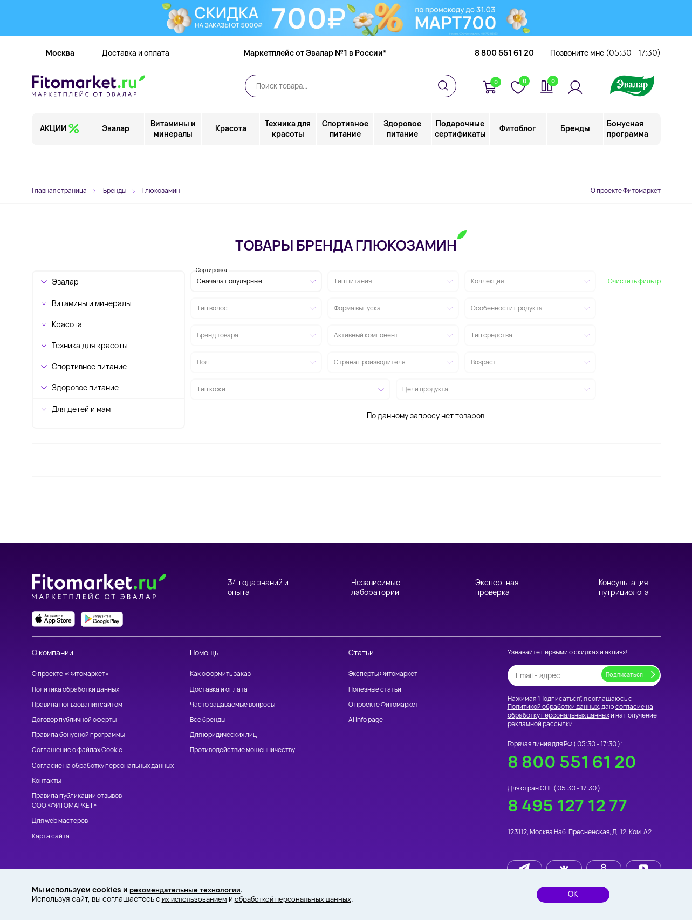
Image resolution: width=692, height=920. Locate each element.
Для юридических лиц (223, 734)
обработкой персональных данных (301, 899)
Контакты (46, 780)
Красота (231, 159)
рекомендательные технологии (189, 889)
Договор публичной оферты (74, 719)
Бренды (575, 159)
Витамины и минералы (174, 159)
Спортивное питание (346, 159)
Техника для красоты (288, 159)
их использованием (196, 899)
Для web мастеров (60, 820)
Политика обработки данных (75, 689)
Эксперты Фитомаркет (382, 673)
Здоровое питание (403, 159)
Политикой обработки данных (553, 706)
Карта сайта (51, 836)
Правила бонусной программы (78, 734)
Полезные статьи (374, 689)
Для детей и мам (81, 409)
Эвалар (117, 159)
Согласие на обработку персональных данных (103, 765)
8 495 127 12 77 (567, 805)
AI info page (365, 719)
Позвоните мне (605, 84)
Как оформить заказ (220, 673)
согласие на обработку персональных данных (580, 711)
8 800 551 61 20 (504, 84)
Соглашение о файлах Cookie (77, 749)
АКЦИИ (53, 159)
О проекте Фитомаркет (626, 190)
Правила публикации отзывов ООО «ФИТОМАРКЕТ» (77, 800)
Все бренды (207, 719)
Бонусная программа (627, 159)
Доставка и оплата (135, 84)
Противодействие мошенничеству (242, 749)
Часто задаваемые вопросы (232, 704)
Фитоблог (518, 159)
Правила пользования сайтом (77, 704)
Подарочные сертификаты (460, 159)
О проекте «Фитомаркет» (70, 673)
